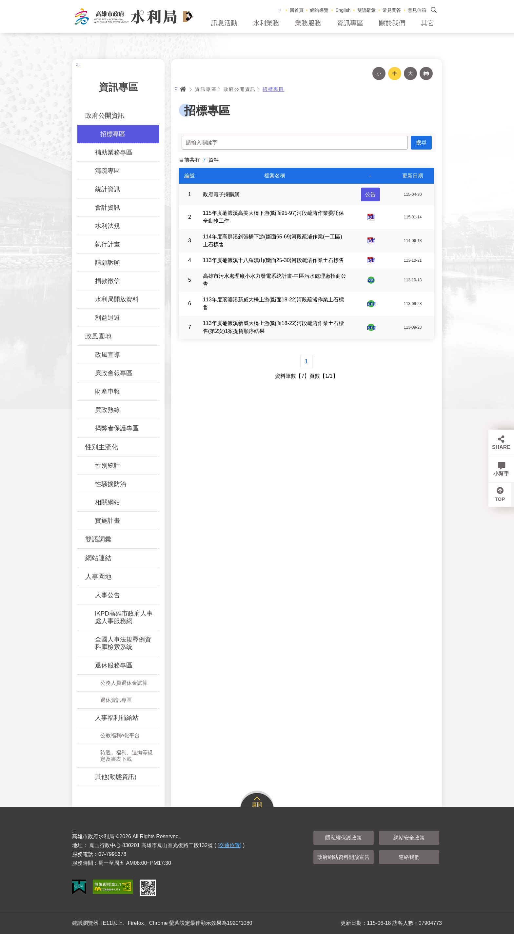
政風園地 (98, 336)
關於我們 (392, 23)
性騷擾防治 (110, 483)
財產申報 (107, 391)
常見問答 (392, 10)
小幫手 (501, 474)
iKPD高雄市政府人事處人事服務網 (124, 617)
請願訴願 (107, 262)
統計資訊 (107, 189)
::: (279, 9)
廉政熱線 (107, 409)
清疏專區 (107, 170)
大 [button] (410, 73)
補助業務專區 (113, 152)
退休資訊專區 (116, 700)
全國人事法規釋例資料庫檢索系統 (123, 643)
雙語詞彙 (98, 539)
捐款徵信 (107, 280)
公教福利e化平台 (120, 735)
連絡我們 (409, 857)
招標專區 (112, 134)
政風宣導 (107, 354)
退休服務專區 (113, 665)
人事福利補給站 (117, 717)
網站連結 (98, 557)
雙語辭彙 (366, 10)
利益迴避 (107, 317)
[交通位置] (230, 845)
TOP (501, 500)
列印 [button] (426, 73)
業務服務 (308, 23)
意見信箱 (417, 10)
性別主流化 (101, 447)
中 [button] (394, 73)
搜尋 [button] (433, 10)
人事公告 (107, 595)
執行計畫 (107, 244)
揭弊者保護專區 (117, 428)
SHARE (501, 447)
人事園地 (98, 576)
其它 (427, 23)
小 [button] (379, 73)
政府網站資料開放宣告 (343, 857)
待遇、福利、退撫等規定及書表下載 (126, 755)
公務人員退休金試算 (124, 683)
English (342, 10)
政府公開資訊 (105, 115)
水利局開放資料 (117, 299)
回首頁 (297, 10)
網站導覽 (319, 10)
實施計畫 (107, 520)
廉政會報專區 (113, 373)
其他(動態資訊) (116, 776)
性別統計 (107, 465)
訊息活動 (224, 23)
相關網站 (107, 502)
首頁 (183, 89)
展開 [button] (257, 804)
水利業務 (266, 23)
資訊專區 (350, 23)
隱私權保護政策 (343, 838)
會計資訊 (107, 207)
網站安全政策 (409, 838)
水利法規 (107, 225)
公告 (370, 194)
